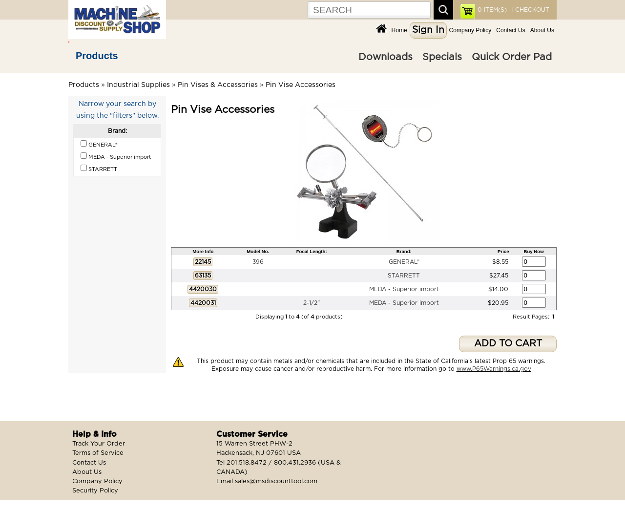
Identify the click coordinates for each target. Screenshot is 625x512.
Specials (442, 57)
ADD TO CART (508, 343)
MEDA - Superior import (404, 289)
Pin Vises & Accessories (218, 85)
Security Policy (95, 491)
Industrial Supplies (138, 85)
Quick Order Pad (512, 57)
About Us (542, 30)
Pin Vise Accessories (300, 85)
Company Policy (470, 30)
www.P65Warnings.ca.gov (494, 369)
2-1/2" (311, 303)
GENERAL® (404, 262)
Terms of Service (98, 453)
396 (258, 262)
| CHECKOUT (529, 10)
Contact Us (510, 30)
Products (97, 55)
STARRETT (404, 275)
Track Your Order (98, 444)
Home (399, 30)
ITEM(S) (492, 10)
